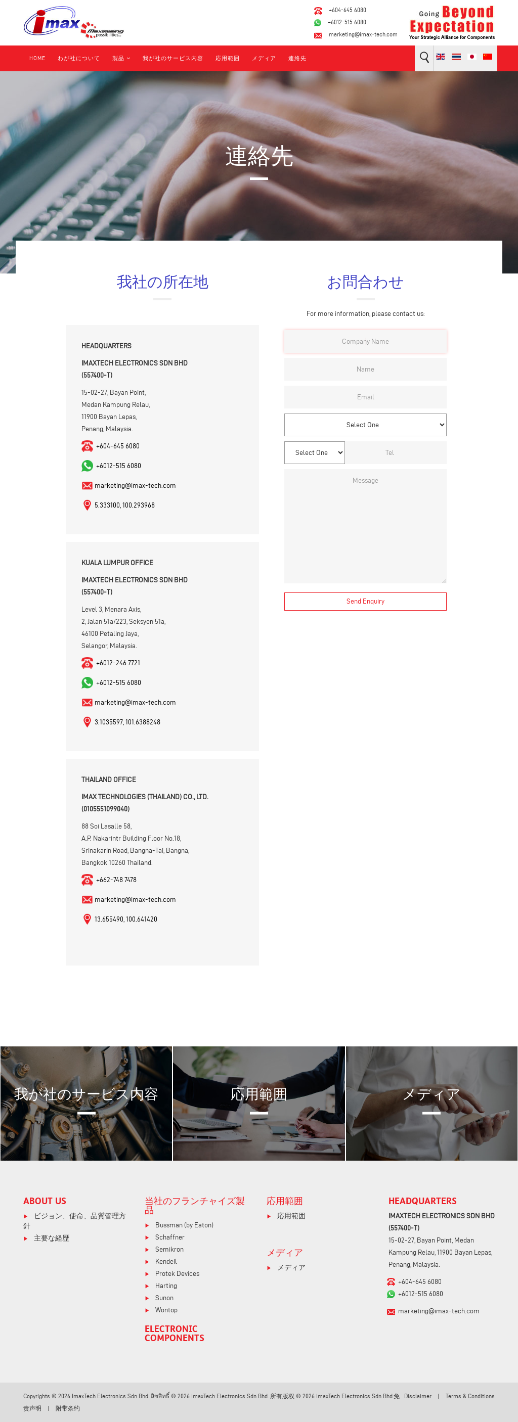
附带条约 (68, 1408)
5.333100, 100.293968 (125, 505)
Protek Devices (176, 1273)
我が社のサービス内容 (173, 58)
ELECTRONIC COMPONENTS (174, 1333)
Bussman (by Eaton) (183, 1225)
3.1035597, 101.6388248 (127, 722)
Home (37, 58)
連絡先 (297, 58)
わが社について (79, 58)
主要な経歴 (50, 1238)
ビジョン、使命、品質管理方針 (74, 1221)
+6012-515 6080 (347, 22)
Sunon (164, 1298)
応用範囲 (227, 58)
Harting (165, 1286)
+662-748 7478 (116, 880)
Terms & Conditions (470, 1396)
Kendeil (165, 1261)
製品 (118, 58)
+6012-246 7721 (117, 663)
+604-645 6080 (347, 10)
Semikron (169, 1249)
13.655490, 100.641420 (126, 919)
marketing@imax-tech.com (363, 34)
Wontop (166, 1310)
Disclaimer (417, 1396)
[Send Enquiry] (365, 601)
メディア (264, 58)
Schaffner (169, 1237)
